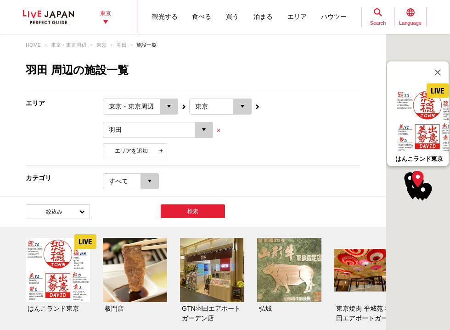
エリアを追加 (131, 151)
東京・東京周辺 (68, 45)
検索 (192, 211)
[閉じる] (438, 72)
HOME (33, 45)
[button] (418, 179)
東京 (101, 45)
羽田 (122, 45)
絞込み (54, 212)
